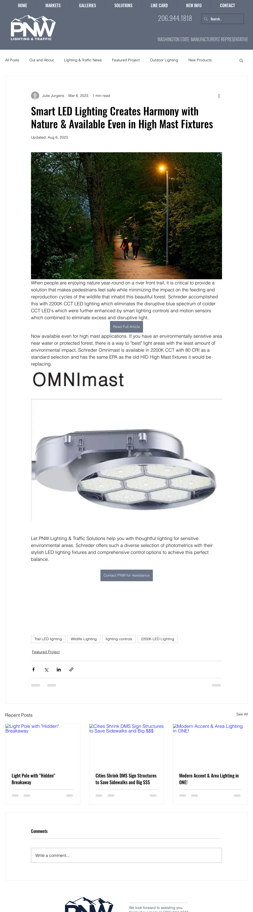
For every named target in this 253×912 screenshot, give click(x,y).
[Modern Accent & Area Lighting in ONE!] (210, 745)
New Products (200, 60)
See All (242, 714)
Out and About (41, 60)
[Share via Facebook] (33, 669)
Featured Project (126, 60)
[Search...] (222, 19)
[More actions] (219, 95)
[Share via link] (71, 669)
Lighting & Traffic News (83, 60)
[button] (123, 6)
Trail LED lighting (48, 639)
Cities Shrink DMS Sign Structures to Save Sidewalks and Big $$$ (126, 779)
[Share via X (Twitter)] (46, 669)
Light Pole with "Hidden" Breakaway (33, 779)
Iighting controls (119, 639)
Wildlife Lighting (84, 639)
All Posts (12, 60)
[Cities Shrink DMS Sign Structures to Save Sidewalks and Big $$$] (126, 745)
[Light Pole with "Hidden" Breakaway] (42, 745)
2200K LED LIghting (157, 639)
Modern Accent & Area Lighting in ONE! (209, 779)
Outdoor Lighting (164, 60)
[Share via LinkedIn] (58, 669)
